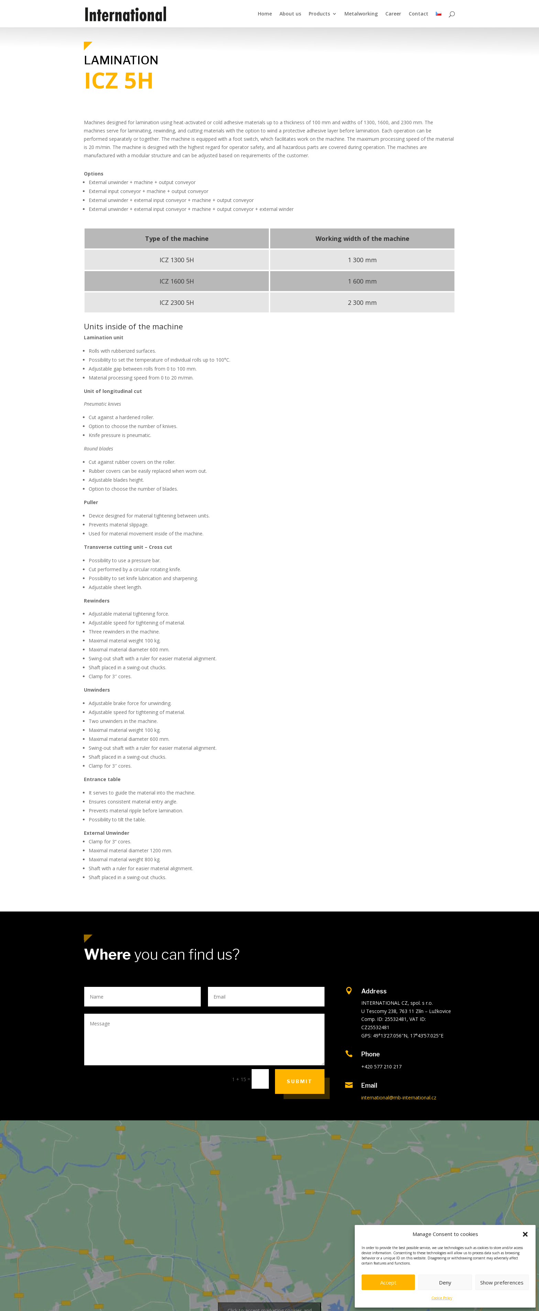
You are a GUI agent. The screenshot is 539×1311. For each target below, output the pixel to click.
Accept (388, 1282)
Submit (300, 1081)
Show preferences (502, 1282)
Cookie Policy (441, 1298)
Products (319, 14)
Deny (445, 1282)
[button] (525, 1234)
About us (290, 14)
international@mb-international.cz (398, 1097)
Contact (418, 14)
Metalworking (361, 14)
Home (265, 14)
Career (393, 14)
